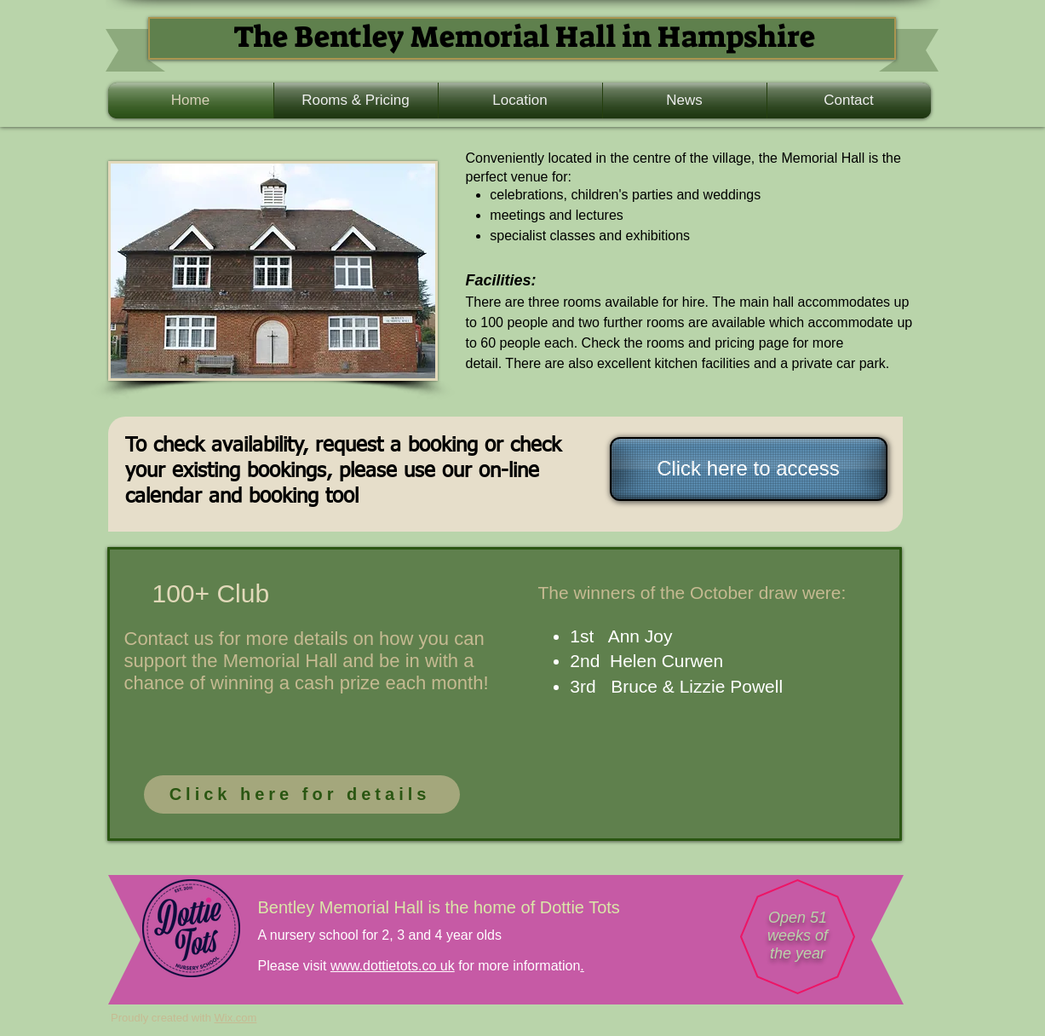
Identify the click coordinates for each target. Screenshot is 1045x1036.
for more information (518, 965)
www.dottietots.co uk (392, 965)
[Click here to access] (748, 469)
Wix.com (236, 1017)
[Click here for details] (302, 794)
